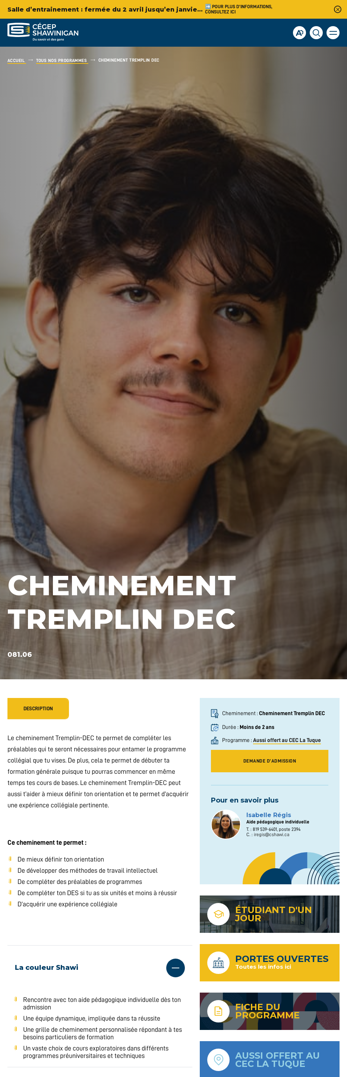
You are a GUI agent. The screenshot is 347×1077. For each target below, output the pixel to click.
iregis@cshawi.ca (271, 834)
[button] (333, 32)
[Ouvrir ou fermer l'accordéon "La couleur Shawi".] (99, 968)
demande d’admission (269, 760)
